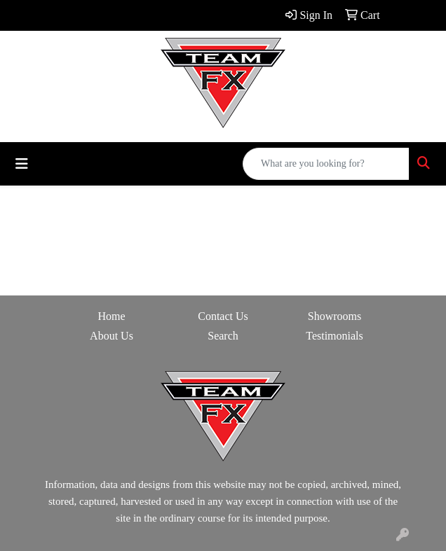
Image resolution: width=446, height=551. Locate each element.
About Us (111, 336)
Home (111, 316)
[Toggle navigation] (21, 164)
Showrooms (334, 316)
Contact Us (223, 316)
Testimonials (334, 336)
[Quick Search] (326, 164)
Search (223, 336)
